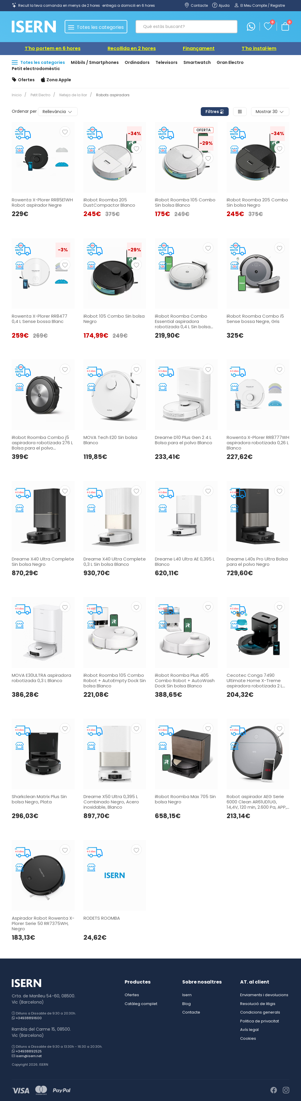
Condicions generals (260, 1012)
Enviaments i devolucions (264, 995)
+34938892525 (29, 1051)
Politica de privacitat (259, 1021)
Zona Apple (56, 80)
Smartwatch (197, 62)
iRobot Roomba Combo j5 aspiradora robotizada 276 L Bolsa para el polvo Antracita (42, 445)
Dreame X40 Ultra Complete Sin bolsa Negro (43, 561)
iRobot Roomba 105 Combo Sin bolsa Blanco (185, 202)
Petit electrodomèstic (36, 69)
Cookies (248, 1038)
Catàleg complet (141, 1004)
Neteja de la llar (71, 94)
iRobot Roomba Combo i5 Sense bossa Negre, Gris (255, 318)
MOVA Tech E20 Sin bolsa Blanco (110, 440)
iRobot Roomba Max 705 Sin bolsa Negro (185, 799)
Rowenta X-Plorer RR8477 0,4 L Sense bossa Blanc (39, 318)
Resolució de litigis (257, 1004)
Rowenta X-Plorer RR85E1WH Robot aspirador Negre (42, 202)
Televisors (166, 62)
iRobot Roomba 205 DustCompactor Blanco (109, 202)
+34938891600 (29, 1018)
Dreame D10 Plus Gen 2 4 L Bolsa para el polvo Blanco (183, 440)
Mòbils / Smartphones (95, 62)
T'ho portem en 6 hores (53, 48)
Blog (186, 1004)
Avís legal (249, 1029)
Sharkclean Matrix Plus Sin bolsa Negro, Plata (39, 799)
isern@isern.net (29, 1056)
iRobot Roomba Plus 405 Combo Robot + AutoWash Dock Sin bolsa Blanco (185, 680)
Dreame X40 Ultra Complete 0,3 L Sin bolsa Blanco (114, 561)
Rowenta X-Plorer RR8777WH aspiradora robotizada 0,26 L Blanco (258, 442)
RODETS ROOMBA (101, 918)
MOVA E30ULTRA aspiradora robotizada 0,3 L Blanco (41, 678)
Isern (187, 995)
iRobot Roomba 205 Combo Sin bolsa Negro (257, 202)
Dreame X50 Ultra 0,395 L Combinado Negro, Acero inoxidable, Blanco (111, 801)
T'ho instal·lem (259, 48)
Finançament (199, 48)
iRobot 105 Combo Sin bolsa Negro (114, 318)
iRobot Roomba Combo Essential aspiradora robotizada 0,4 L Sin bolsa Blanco (182, 324)
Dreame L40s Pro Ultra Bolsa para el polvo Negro (257, 561)
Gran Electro (230, 62)
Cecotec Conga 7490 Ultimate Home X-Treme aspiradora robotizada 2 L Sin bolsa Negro (254, 683)
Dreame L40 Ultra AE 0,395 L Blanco (185, 561)
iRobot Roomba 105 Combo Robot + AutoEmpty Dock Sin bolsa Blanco (114, 680)
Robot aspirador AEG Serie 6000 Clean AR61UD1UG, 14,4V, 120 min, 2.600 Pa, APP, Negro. (257, 804)
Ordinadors (137, 62)
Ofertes (23, 80)
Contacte (191, 1012)
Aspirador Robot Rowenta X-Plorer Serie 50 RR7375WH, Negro (43, 923)
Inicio (16, 94)
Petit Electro (39, 94)
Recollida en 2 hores (132, 48)
